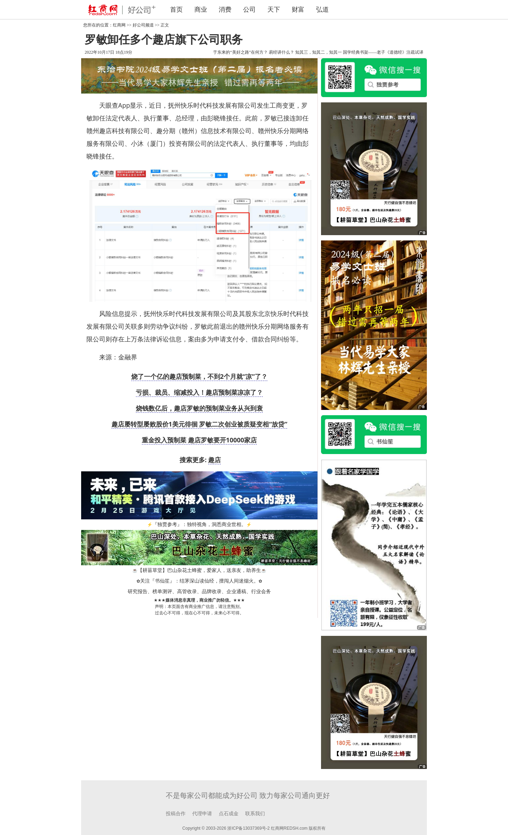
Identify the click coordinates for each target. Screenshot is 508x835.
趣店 (214, 459)
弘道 (322, 9)
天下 (273, 9)
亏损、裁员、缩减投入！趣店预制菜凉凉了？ (199, 392)
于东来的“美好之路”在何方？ (240, 52)
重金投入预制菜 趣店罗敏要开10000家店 (199, 440)
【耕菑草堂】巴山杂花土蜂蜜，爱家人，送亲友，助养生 (199, 570)
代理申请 (202, 813)
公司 (249, 9)
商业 (200, 9)
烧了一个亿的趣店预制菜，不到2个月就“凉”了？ (199, 376)
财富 (298, 9)
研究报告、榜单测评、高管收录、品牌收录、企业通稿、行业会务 (199, 591)
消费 (225, 9)
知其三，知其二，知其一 (318, 52)
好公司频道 (143, 25)
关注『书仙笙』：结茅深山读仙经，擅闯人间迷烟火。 (199, 581)
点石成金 (228, 813)
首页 (176, 9)
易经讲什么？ (281, 52)
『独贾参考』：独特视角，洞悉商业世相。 (199, 524)
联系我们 (255, 813)
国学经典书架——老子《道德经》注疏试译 (383, 52)
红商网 (119, 25)
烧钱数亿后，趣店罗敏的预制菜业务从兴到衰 (199, 408)
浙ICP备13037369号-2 (248, 828)
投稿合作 (176, 813)
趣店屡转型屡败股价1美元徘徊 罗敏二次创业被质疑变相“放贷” (199, 424)
